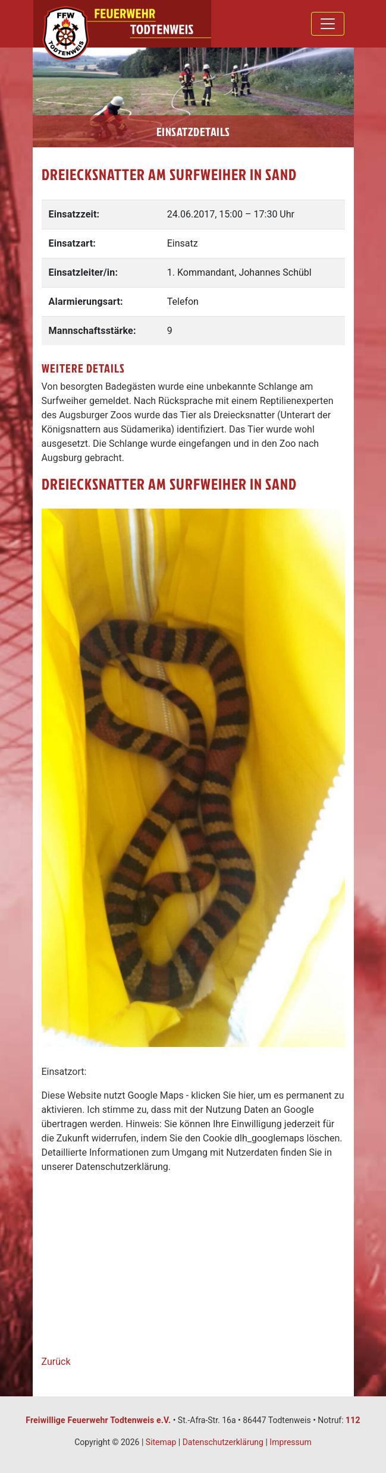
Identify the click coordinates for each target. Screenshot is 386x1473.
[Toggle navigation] (327, 24)
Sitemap (161, 1442)
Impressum (290, 1442)
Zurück (56, 1361)
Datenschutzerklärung (223, 1442)
